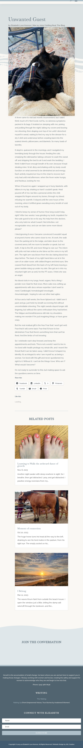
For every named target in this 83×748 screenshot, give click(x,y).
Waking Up (17, 703)
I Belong (21, 591)
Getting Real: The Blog (55, 25)
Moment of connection (29, 528)
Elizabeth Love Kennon (21, 25)
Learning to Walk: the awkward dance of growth (37, 464)
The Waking (41, 699)
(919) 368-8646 (44, 685)
